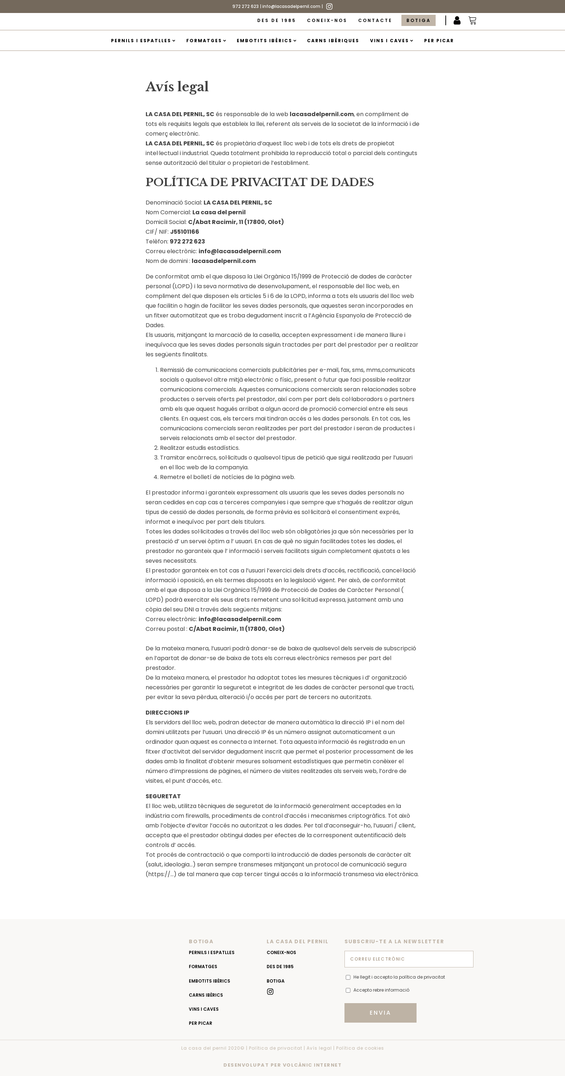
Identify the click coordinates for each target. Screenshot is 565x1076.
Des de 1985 (276, 20)
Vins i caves (391, 41)
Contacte (375, 20)
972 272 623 (245, 6)
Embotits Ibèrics (266, 41)
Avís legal (319, 1048)
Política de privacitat (275, 1048)
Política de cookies (360, 1048)
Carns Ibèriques (333, 41)
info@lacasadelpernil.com (291, 6)
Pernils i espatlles (143, 41)
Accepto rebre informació (381, 990)
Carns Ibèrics (206, 995)
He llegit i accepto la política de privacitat (399, 977)
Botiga (418, 20)
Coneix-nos (327, 20)
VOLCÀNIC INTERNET (312, 1065)
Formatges (206, 41)
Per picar (439, 41)
